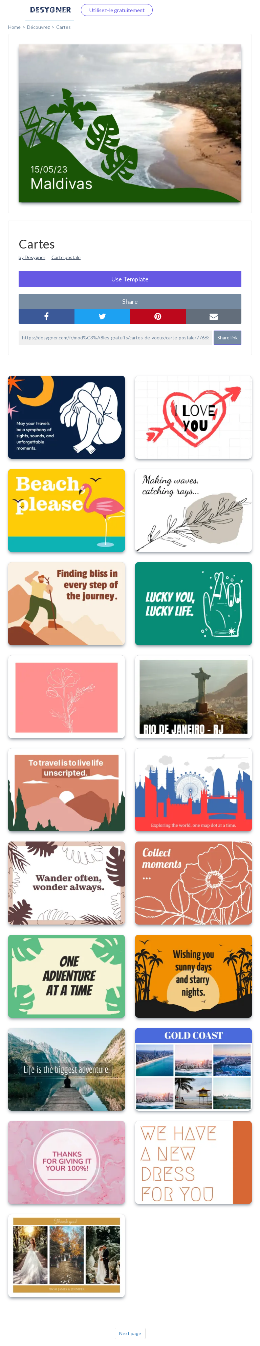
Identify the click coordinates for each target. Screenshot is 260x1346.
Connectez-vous (49, 10)
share (130, 301)
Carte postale (66, 257)
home (14, 27)
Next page (130, 1333)
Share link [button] (227, 337)
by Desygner (32, 257)
